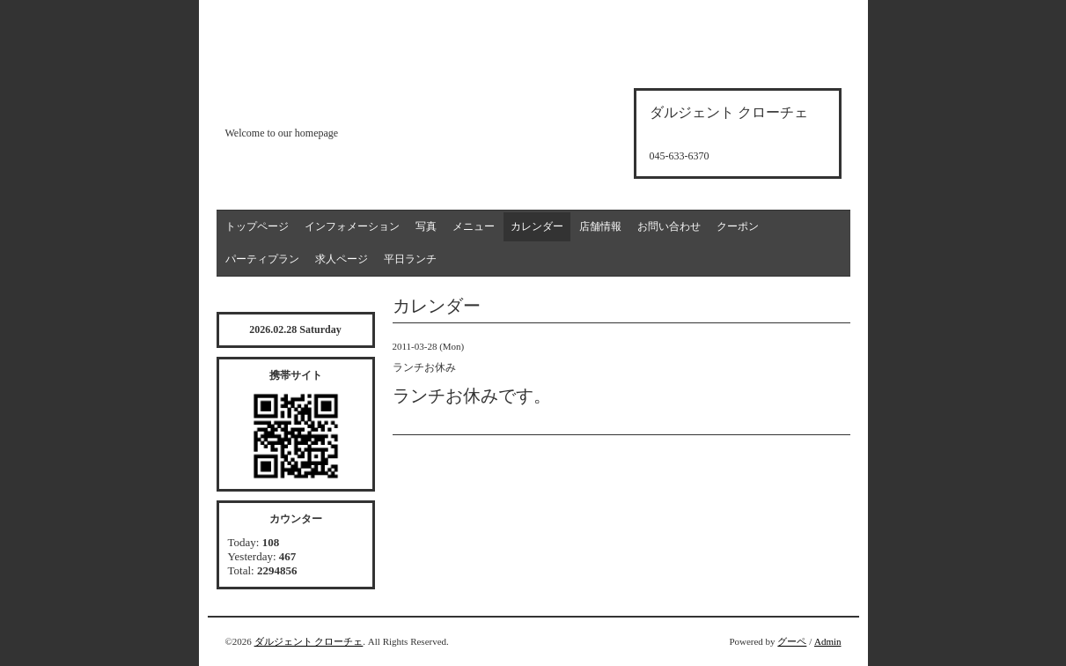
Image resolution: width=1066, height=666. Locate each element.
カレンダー (537, 226)
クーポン (738, 226)
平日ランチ (410, 259)
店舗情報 (600, 226)
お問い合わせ (669, 226)
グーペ (791, 641)
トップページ (257, 226)
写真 (426, 226)
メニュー (473, 226)
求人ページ (341, 259)
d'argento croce (313, 102)
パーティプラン (262, 259)
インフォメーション (352, 226)
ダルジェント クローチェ (309, 641)
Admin (828, 641)
